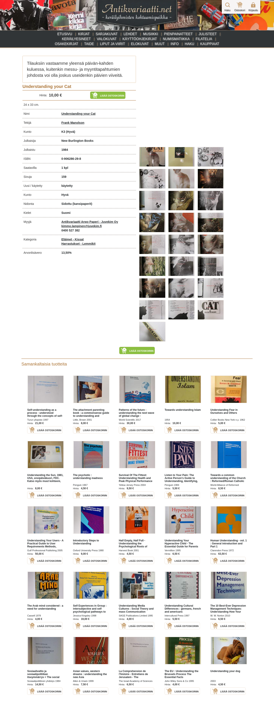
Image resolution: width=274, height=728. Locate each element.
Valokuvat (106, 39)
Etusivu (64, 34)
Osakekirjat (66, 44)
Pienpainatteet (178, 34)
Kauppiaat (209, 44)
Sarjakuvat (107, 34)
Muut (160, 44)
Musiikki (150, 34)
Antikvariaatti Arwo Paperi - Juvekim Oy (89, 222)
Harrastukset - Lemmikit (78, 243)
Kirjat (84, 34)
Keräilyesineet (76, 39)
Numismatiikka (176, 39)
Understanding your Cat (78, 113)
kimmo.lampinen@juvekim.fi (81, 226)
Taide (89, 44)
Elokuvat (140, 44)
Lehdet (130, 34)
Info (175, 44)
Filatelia (204, 39)
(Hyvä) (70, 131)
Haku (189, 44)
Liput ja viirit (112, 44)
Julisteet (208, 34)
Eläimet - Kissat (72, 239)
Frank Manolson (72, 122)
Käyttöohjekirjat (139, 39)
